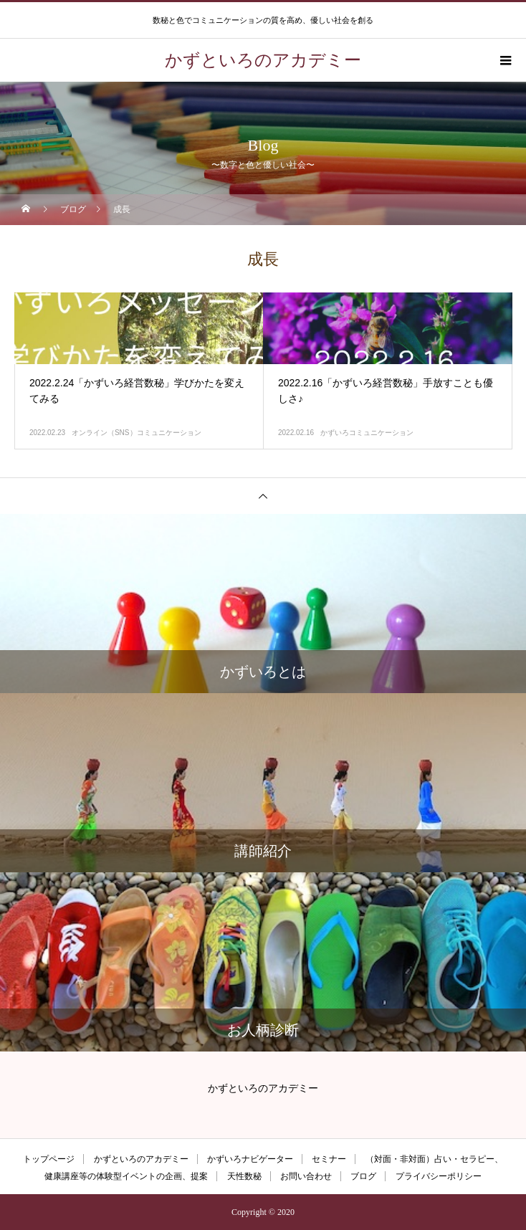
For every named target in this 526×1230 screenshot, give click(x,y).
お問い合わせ (306, 1176)
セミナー (329, 1159)
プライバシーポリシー (439, 1176)
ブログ (363, 1176)
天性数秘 (244, 1176)
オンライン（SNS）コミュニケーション (136, 433)
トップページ (49, 1159)
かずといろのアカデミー (141, 1159)
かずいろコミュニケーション (366, 433)
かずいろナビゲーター (250, 1159)
